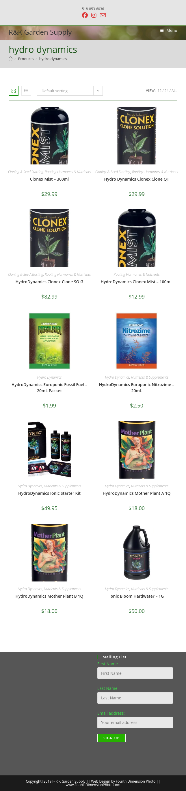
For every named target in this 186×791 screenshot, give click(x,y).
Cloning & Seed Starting (25, 171)
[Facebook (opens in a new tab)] (85, 15)
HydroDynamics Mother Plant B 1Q (49, 596)
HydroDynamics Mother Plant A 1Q (137, 493)
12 (160, 90)
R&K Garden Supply (40, 32)
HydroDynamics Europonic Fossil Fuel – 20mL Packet (50, 387)
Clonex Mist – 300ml (49, 179)
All (174, 90)
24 (167, 90)
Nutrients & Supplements (149, 377)
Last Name (107, 688)
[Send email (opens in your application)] (102, 15)
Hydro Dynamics (49, 377)
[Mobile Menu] (166, 30)
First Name (107, 663)
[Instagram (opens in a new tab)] (94, 15)
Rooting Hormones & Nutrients (68, 171)
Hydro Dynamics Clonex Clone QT (136, 179)
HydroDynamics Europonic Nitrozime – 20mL (136, 387)
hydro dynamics (53, 58)
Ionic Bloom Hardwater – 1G (136, 596)
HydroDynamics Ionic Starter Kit (49, 493)
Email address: (111, 713)
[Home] (10, 58)
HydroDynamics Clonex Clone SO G (49, 281)
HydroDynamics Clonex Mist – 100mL (137, 281)
